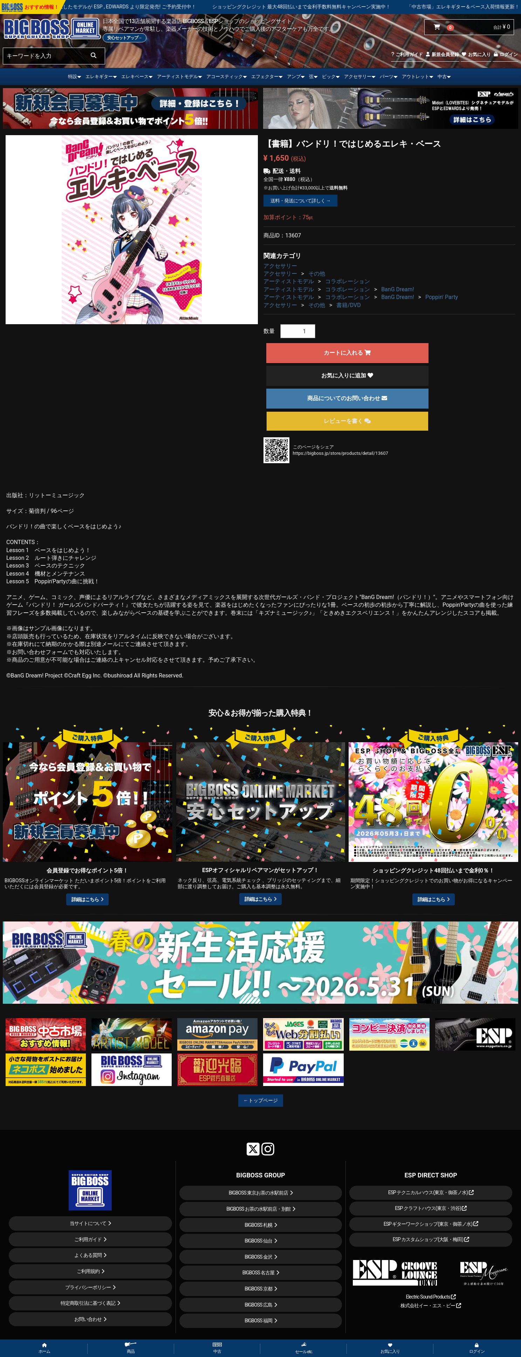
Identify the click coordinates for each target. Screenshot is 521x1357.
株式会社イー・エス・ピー (430, 1305)
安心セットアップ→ (124, 37)
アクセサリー (357, 76)
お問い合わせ (88, 1319)
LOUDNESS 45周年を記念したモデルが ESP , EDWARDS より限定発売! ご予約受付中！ (131, 6)
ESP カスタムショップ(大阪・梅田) (431, 1239)
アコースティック (224, 76)
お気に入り (476, 54)
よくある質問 (88, 1255)
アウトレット (415, 76)
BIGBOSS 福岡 (258, 1320)
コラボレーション (347, 281)
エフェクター (265, 76)
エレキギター (99, 76)
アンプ (294, 76)
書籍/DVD (348, 305)
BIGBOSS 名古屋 (258, 1272)
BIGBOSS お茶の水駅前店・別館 (258, 1209)
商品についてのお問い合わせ (347, 398)
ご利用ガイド (407, 54)
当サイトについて (88, 1223)
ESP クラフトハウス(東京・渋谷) (431, 1208)
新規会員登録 (442, 54)
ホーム (44, 1348)
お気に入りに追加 (347, 375)
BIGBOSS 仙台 (258, 1241)
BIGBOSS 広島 (258, 1305)
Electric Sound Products (430, 1297)
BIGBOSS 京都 (258, 1289)
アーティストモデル (177, 76)
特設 (72, 76)
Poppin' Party (441, 297)
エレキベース (135, 76)
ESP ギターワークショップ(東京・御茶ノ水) (431, 1224)
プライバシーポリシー (88, 1287)
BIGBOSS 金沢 (258, 1257)
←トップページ (261, 1100)
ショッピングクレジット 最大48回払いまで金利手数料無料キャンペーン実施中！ (331, 6)
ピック (329, 76)
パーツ (386, 76)
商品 (131, 1348)
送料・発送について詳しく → (300, 200)
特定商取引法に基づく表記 (88, 1303)
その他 (316, 273)
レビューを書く (347, 421)
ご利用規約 (88, 1271)
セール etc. (304, 1348)
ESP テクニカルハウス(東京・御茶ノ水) (431, 1192)
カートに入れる (347, 352)
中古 (442, 76)
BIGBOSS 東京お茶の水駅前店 (258, 1193)
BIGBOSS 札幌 (258, 1225)
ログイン (505, 54)
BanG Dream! (397, 289)
